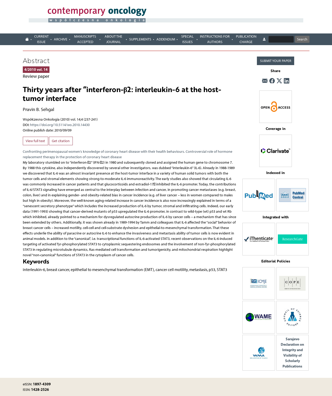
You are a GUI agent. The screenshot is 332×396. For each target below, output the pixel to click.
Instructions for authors (215, 39)
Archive (60, 39)
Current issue (41, 39)
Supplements (140, 39)
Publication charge (246, 39)
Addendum (165, 39)
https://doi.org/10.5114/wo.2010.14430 (60, 125)
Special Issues (187, 39)
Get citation (61, 141)
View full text (35, 141)
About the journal (113, 39)
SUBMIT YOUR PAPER (275, 61)
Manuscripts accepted (85, 39)
